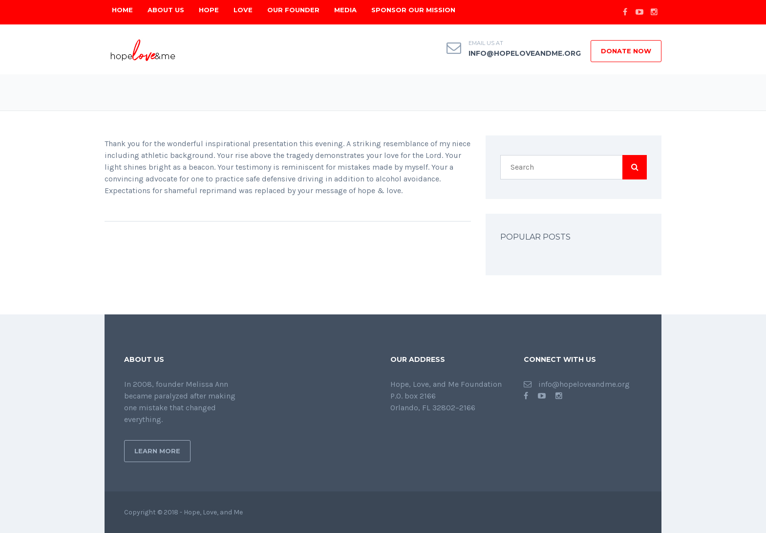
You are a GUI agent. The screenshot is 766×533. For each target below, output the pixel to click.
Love (243, 10)
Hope (209, 10)
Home (122, 10)
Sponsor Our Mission (413, 10)
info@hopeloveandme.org (524, 53)
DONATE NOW (626, 51)
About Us (166, 10)
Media (345, 10)
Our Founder (293, 10)
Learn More (157, 451)
